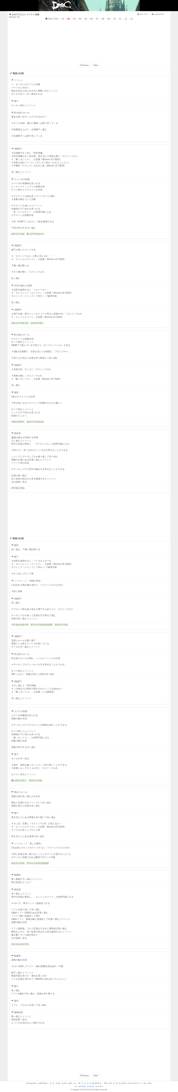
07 (97, 19)
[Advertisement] (89, 40)
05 (86, 19)
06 (91, 19)
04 (80, 19)
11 (120, 19)
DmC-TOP (51, 19)
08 (103, 19)
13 (131, 19)
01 (63, 19)
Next (95, 65)
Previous (84, 65)
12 (126, 19)
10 (114, 19)
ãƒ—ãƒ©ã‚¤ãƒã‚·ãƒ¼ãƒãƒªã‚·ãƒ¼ (89, 1086)
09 (108, 19)
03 (74, 19)
